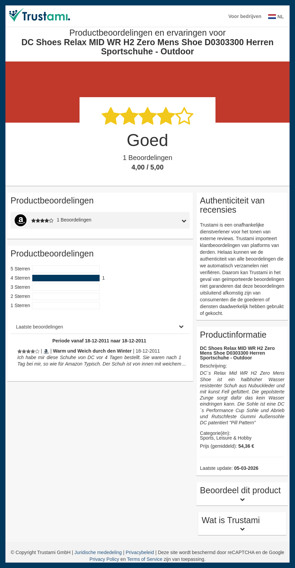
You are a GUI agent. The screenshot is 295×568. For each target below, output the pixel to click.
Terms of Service (144, 559)
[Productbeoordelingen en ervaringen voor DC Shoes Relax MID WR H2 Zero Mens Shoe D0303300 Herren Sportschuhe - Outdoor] (28, 351)
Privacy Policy (104, 559)
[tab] (166, 220)
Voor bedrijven (244, 16)
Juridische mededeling (98, 552)
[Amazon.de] (46, 351)
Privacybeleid (140, 552)
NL (276, 16)
